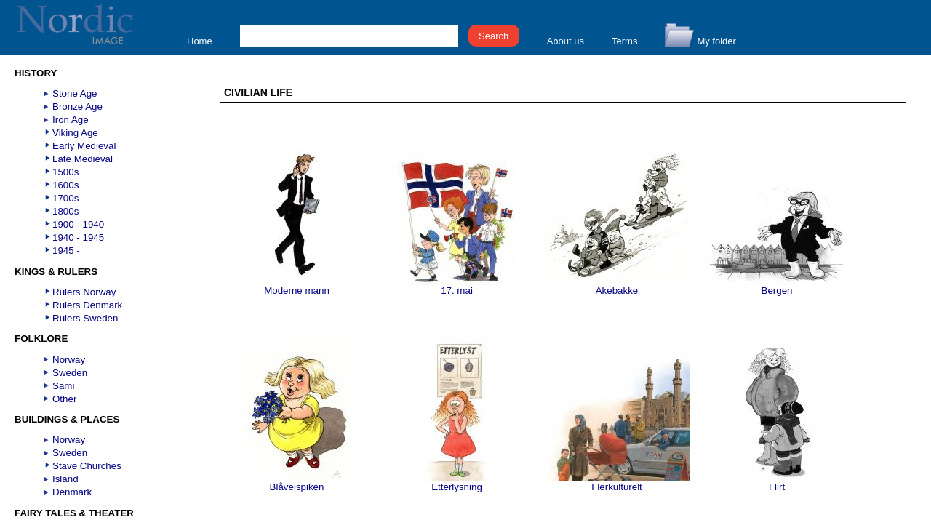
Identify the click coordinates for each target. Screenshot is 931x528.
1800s (65, 211)
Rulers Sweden (85, 318)
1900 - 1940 (78, 224)
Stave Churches (86, 465)
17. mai (456, 286)
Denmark (72, 492)
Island (65, 478)
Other (64, 398)
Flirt (777, 482)
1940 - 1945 (78, 237)
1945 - (66, 250)
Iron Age (70, 119)
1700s (65, 198)
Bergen (777, 286)
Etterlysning (456, 482)
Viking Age (75, 132)
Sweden (69, 372)
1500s (65, 172)
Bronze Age (77, 106)
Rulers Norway (84, 292)
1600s (65, 185)
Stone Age (74, 93)
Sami (63, 385)
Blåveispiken (297, 482)
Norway (68, 359)
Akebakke (617, 286)
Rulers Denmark (87, 305)
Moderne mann (296, 286)
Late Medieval (82, 158)
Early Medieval (84, 145)
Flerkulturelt (617, 482)
